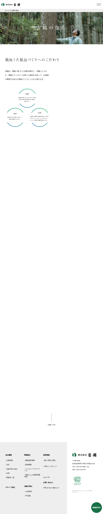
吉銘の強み (28, 486)
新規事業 (28, 465)
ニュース (46, 477)
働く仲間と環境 (49, 460)
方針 (8, 465)
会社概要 (8, 455)
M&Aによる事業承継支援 (32, 475)
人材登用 (28, 491)
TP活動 (28, 496)
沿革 (8, 473)
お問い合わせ (48, 482)
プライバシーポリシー (51, 488)
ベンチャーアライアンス (32, 470)
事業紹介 (27, 455)
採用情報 (46, 455)
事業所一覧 (10, 477)
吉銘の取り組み (12, 469)
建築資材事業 (30, 460)
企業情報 (9, 460)
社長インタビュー (50, 466)
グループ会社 (10, 487)
